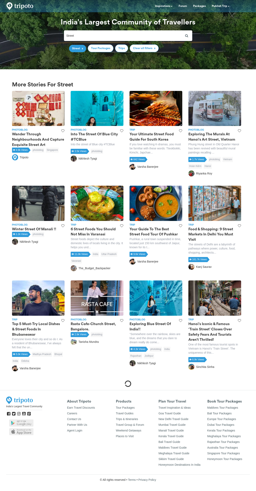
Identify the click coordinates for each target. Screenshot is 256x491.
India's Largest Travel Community (24, 406)
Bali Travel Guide (169, 442)
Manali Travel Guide (171, 430)
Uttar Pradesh (108, 254)
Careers (72, 413)
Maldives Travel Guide (172, 447)
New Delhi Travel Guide (173, 419)
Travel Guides (125, 413)
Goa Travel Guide (169, 413)
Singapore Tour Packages (223, 453)
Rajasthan (135, 355)
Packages (199, 6)
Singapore (52, 150)
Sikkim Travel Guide (171, 459)
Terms (132, 479)
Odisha (25, 361)
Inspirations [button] (163, 6)
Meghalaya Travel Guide (173, 453)
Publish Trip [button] (221, 6)
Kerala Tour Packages (221, 430)
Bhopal (58, 354)
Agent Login (74, 430)
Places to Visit (125, 436)
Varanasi (76, 260)
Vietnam (227, 159)
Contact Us (74, 419)
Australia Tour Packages (222, 447)
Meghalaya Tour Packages (224, 436)
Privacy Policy (147, 479)
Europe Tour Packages (221, 419)
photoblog (38, 150)
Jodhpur (149, 355)
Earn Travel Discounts (81, 407)
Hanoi (207, 166)
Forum (183, 6)
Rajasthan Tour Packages (223, 442)
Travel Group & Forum (130, 424)
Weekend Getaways (128, 430)
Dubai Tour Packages (220, 424)
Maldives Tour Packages (222, 407)
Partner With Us (77, 424)
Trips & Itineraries (127, 419)
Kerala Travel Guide (171, 436)
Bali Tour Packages (219, 413)
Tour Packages (125, 407)
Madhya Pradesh (42, 354)
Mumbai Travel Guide (172, 424)
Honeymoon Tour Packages (224, 459)
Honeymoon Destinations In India (179, 464)
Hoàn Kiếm (195, 166)
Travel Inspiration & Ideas (174, 407)
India (95, 254)
